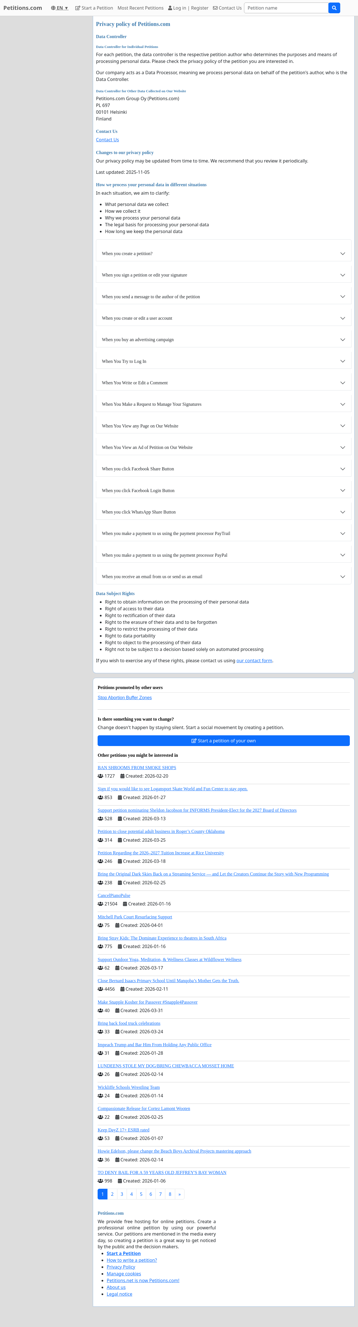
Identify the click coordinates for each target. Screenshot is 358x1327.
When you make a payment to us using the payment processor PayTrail (166, 533)
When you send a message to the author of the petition (151, 296)
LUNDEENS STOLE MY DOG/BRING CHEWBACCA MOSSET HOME (166, 1065)
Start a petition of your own (224, 741)
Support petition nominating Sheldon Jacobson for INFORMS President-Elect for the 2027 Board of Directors (197, 810)
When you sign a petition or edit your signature (144, 275)
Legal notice (119, 1294)
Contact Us (227, 8)
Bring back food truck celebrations (129, 1023)
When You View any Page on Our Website (140, 426)
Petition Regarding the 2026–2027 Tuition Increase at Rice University (161, 852)
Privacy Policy (121, 1267)
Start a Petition (94, 8)
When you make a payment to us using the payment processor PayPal (164, 555)
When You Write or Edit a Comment (135, 382)
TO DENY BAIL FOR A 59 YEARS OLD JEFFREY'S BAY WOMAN (162, 1172)
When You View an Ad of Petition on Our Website (147, 447)
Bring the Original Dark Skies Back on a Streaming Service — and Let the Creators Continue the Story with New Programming (213, 874)
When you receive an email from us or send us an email (152, 576)
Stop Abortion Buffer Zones (125, 697)
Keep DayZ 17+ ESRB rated (123, 1130)
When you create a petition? (127, 253)
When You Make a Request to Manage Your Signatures (151, 404)
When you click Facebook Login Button (138, 490)
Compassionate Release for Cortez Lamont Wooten (144, 1108)
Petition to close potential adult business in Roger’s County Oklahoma (161, 831)
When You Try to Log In (124, 361)
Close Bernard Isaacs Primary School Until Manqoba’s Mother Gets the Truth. (168, 980)
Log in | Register (188, 8)
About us (116, 1287)
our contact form (254, 660)
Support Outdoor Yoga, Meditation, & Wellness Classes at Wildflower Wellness (169, 959)
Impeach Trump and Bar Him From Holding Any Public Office (155, 1044)
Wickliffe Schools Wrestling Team (129, 1087)
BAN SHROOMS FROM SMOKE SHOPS (137, 767)
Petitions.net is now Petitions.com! (143, 1280)
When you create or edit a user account (137, 318)
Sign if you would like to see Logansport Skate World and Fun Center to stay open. (173, 788)
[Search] (286, 8)
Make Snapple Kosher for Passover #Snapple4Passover (147, 1002)
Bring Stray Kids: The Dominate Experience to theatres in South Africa (162, 938)
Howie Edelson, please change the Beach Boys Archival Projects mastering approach (174, 1151)
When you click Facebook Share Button (138, 468)
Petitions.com (22, 8)
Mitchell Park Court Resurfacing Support (135, 916)
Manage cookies (124, 1274)
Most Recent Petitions (141, 8)
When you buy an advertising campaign (138, 339)
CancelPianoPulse (114, 895)
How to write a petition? (132, 1260)
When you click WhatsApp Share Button (138, 512)
